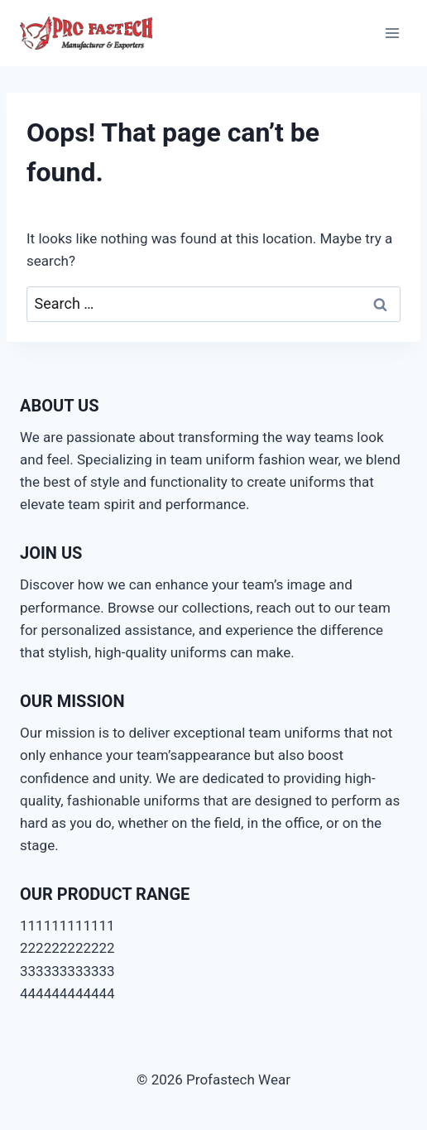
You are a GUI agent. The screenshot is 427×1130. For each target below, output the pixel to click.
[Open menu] (392, 33)
